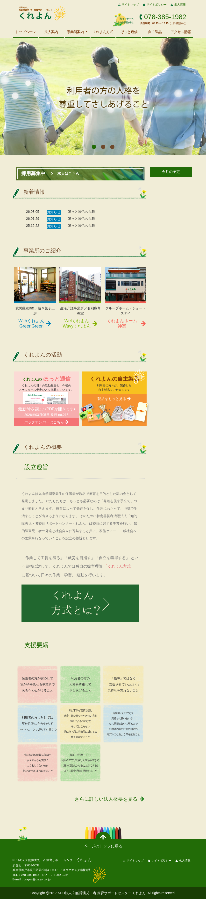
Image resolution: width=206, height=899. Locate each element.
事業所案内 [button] (76, 32)
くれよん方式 (103, 32)
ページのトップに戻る (103, 846)
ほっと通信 (129, 32)
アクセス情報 (180, 32)
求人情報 (180, 4)
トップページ (25, 32)
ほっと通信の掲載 (81, 212)
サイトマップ (130, 4)
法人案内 (51, 32)
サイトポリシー (156, 4)
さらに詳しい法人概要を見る (106, 799)
